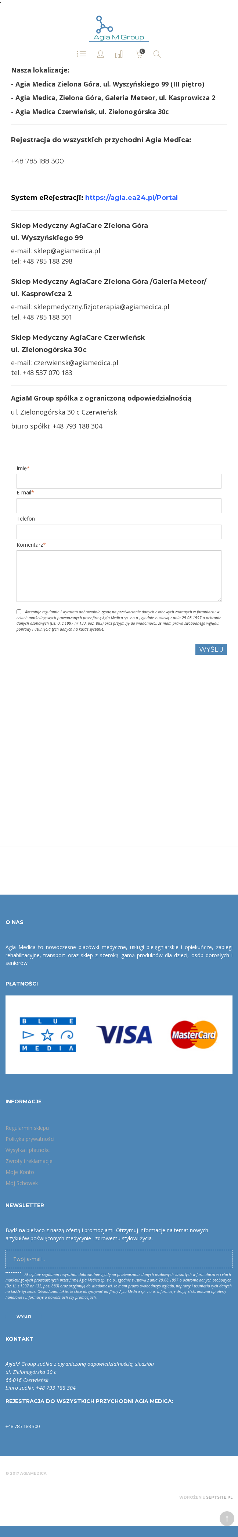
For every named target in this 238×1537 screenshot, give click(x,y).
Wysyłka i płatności (28, 1149)
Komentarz (30, 545)
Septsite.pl (219, 1497)
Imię (22, 468)
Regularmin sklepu (27, 1127)
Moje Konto (20, 1171)
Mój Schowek (22, 1183)
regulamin (51, 611)
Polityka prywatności (30, 1138)
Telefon (26, 518)
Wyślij (24, 1317)
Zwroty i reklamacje (29, 1160)
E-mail (24, 493)
